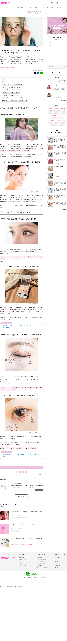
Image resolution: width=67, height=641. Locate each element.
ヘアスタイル (53, 117)
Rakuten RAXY (6, 3)
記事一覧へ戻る (21, 496)
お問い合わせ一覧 (10, 586)
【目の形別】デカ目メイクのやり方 (10, 95)
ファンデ (56, 122)
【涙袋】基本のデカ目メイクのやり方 (11, 92)
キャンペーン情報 (33, 7)
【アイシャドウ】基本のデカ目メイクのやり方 (13, 84)
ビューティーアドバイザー (24, 565)
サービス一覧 (2, 586)
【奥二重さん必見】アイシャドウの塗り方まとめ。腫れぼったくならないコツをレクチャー (21, 326)
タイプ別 (6, 67)
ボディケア (50, 50)
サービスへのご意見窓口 (41, 563)
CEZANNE (30, 544)
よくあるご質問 (60, 7)
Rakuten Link (57, 565)
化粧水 (64, 120)
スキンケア (50, 42)
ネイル (49, 56)
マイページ (21, 561)
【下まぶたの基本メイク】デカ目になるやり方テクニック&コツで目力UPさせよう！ (21, 455)
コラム (49, 59)
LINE (56, 563)
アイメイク (5, 65)
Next (40, 474)
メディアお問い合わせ (41, 559)
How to (2, 67)
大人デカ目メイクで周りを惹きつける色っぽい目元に (15, 100)
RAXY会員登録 (57, 557)
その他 (49, 62)
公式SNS (46, 7)
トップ (6, 7)
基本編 (64, 110)
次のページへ (21, 468)
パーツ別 (58, 120)
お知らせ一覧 (39, 557)
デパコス (50, 122)
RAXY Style (20, 7)
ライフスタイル (54, 125)
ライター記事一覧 (39, 490)
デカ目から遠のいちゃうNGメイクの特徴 (12, 98)
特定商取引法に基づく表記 (42, 567)
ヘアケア (49, 53)
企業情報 (23, 577)
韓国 (50, 113)
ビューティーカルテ (23, 563)
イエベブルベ (51, 120)
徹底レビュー (54, 115)
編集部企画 (63, 108)
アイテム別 (12, 67)
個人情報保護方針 (29, 577)
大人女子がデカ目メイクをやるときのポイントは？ (14, 82)
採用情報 (43, 577)
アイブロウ (25, 544)
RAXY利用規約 (40, 565)
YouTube (56, 567)
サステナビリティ (18, 586)
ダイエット (63, 122)
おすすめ (13, 517)
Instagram (56, 561)
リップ (61, 115)
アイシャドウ (56, 113)
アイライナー (24, 517)
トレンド (18, 517)
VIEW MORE (64, 100)
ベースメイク (50, 45)
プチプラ (61, 117)
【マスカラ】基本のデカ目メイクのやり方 (12, 90)
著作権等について (37, 577)
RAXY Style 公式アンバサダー (16, 544)
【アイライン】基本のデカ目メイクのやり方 (12, 87)
